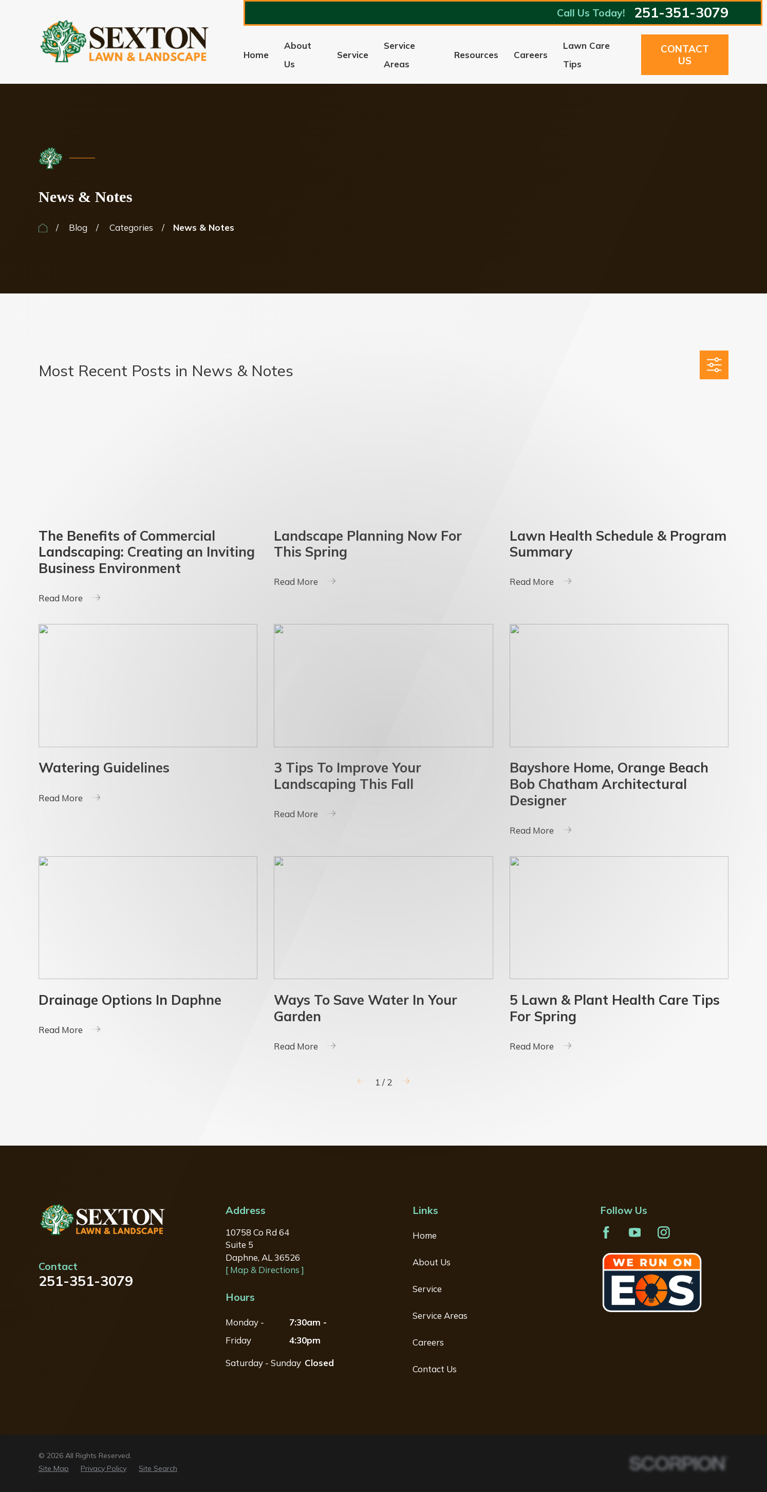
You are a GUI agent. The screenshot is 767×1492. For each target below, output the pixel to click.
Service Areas (440, 1315)
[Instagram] (664, 1232)
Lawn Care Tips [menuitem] (586, 54)
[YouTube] (635, 1232)
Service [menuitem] (352, 54)
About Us (432, 1262)
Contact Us (685, 55)
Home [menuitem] (256, 54)
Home (425, 1235)
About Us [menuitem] (297, 54)
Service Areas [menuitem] (399, 54)
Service (427, 1288)
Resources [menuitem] (476, 54)
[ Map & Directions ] (265, 1269)
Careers (428, 1342)
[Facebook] (606, 1232)
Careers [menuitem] (531, 54)
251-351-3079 (681, 13)
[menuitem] (54, 1469)
